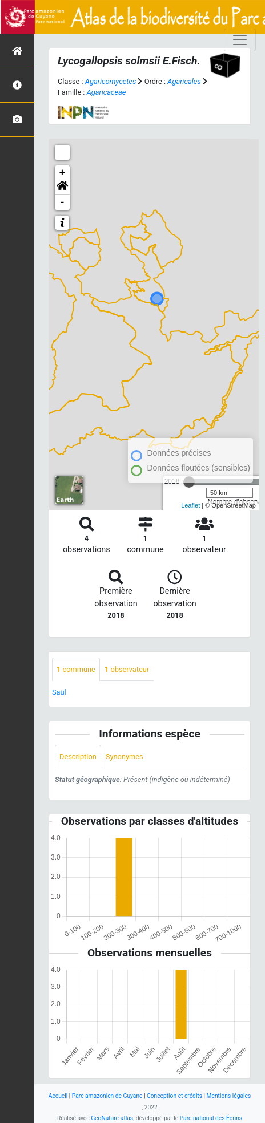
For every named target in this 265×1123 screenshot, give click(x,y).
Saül (59, 692)
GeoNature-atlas (112, 1118)
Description (78, 756)
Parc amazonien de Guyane (107, 1096)
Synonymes (124, 756)
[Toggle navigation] (240, 40)
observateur (127, 669)
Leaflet (190, 505)
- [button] (62, 202)
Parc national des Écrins (211, 1118)
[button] (62, 187)
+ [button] (62, 173)
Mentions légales (229, 1096)
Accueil (58, 1096)
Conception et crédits (174, 1096)
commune (76, 669)
